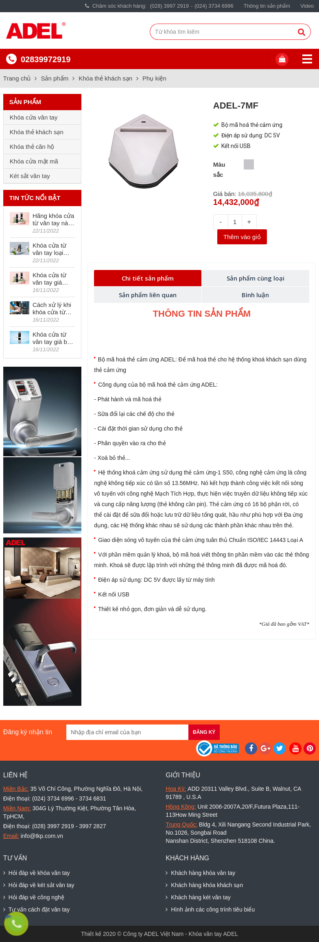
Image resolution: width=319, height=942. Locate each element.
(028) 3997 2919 (169, 6)
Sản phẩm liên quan (148, 295)
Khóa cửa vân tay (34, 117)
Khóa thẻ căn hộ (32, 146)
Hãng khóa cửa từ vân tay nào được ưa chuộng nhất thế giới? (53, 219)
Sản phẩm (54, 78)
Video (307, 6)
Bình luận (255, 295)
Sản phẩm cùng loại (255, 278)
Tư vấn (15, 858)
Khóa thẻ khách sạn (105, 78)
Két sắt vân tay (30, 175)
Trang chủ (17, 78)
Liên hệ (15, 775)
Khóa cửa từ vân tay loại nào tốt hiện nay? (49, 249)
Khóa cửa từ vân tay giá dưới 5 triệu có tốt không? (52, 279)
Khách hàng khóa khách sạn (204, 885)
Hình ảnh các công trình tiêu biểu (210, 909)
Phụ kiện (154, 78)
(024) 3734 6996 (213, 6)
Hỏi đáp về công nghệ (33, 897)
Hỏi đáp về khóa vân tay (36, 873)
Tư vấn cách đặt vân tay (36, 909)
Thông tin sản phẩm (267, 6)
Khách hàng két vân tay (198, 897)
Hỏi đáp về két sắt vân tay (38, 885)
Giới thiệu (183, 775)
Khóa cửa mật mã (34, 161)
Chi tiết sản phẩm (148, 278)
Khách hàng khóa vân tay (200, 873)
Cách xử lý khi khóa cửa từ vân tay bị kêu (52, 308)
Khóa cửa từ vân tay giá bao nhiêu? (53, 338)
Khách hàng (187, 858)
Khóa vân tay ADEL (213, 934)
